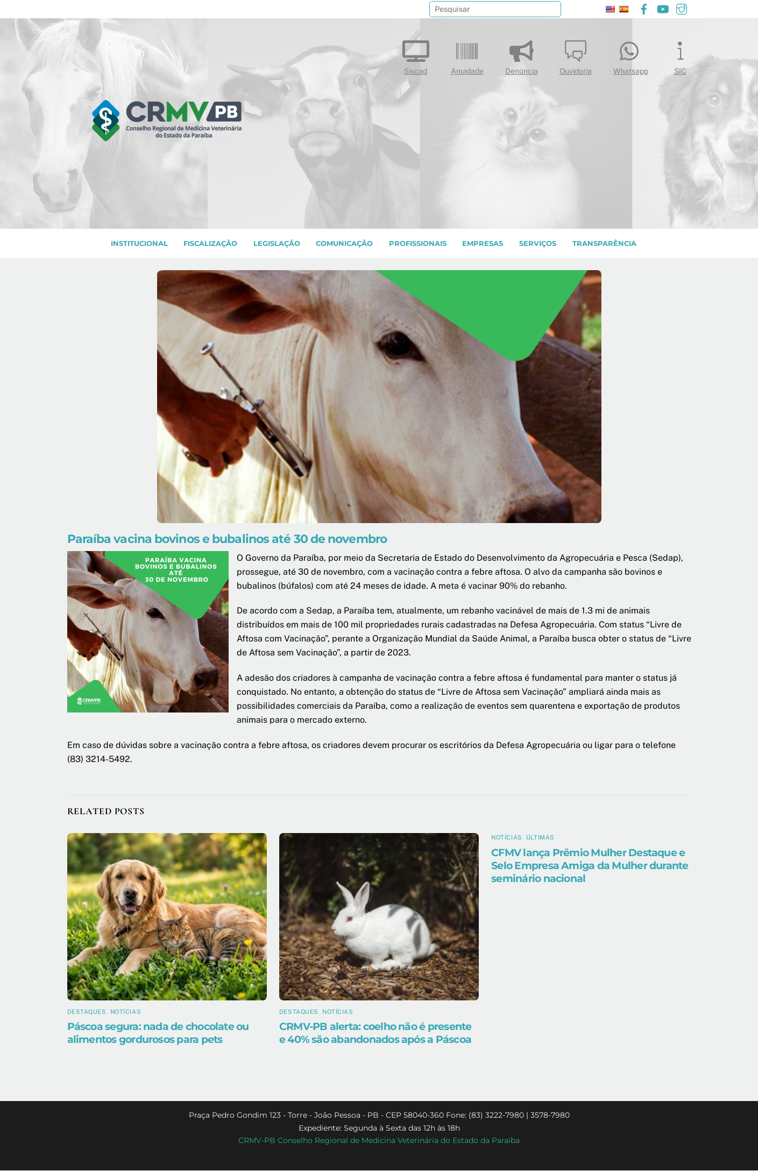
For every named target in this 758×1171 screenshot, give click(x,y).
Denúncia (521, 55)
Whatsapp (630, 55)
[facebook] (644, 7)
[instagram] (682, 7)
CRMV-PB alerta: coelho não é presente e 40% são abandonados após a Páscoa (375, 1033)
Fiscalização (210, 244)
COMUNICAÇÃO (344, 244)
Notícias (125, 1012)
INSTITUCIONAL (139, 244)
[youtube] (663, 7)
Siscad (415, 55)
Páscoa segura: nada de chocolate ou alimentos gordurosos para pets (158, 1033)
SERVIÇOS (537, 244)
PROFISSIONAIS (418, 244)
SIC (680, 55)
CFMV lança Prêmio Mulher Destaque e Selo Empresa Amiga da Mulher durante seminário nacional (589, 865)
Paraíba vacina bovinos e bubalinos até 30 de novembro (227, 539)
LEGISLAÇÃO (276, 244)
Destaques (87, 1012)
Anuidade (467, 55)
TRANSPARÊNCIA (604, 244)
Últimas (540, 838)
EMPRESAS (482, 244)
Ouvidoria (575, 55)
